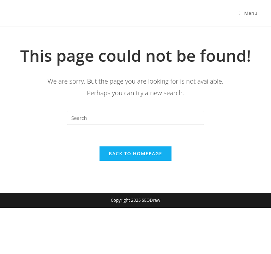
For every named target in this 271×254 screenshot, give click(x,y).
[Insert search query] (135, 118)
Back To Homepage (135, 153)
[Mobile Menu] (248, 13)
